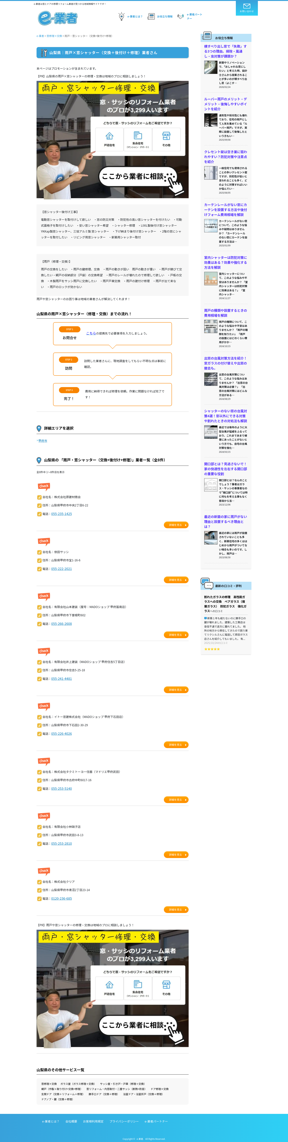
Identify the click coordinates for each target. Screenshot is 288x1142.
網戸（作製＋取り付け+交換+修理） (62, 1086)
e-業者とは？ (129, 16)
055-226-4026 (60, 732)
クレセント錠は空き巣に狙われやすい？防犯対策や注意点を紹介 (224, 152)
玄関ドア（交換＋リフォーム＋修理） (63, 1091)
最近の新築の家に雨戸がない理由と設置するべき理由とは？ (224, 504)
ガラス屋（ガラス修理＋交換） (78, 1081)
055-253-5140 (60, 786)
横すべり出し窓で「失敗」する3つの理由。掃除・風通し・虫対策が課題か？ (225, 50)
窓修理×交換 (49, 1081)
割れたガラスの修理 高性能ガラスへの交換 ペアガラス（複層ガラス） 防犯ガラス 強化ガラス (226, 581)
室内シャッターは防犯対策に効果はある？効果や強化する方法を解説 (224, 255)
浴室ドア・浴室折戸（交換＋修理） (143, 1091)
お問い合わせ (247, 8)
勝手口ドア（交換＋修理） (104, 1091)
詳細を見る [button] (175, 524)
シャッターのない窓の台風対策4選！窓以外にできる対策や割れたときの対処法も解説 (225, 404)
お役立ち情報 (159, 16)
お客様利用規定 (93, 1118)
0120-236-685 (60, 895)
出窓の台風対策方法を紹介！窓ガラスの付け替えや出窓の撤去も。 (224, 353)
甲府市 (42, 440)
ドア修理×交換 (160, 1086)
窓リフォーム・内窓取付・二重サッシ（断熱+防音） (117, 1086)
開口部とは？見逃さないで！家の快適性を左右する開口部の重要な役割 (224, 455)
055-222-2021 (60, 568)
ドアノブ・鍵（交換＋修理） (58, 1096)
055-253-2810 (60, 841)
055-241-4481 (60, 677)
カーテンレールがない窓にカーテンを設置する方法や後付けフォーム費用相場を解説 (224, 203)
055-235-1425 (60, 513)
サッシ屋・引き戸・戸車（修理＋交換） (123, 1081)
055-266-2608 (60, 622)
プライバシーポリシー (124, 1118)
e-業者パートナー (189, 16)
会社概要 (71, 1118)
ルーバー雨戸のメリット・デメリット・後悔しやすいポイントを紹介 (224, 101)
